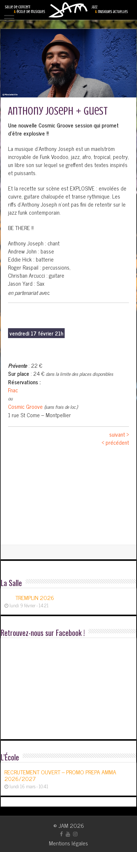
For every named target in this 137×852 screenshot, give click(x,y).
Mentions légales (68, 843)
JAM (63, 825)
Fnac (13, 389)
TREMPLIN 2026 (34, 597)
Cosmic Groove (25, 406)
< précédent (115, 442)
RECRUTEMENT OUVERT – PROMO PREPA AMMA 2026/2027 (60, 775)
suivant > (119, 434)
